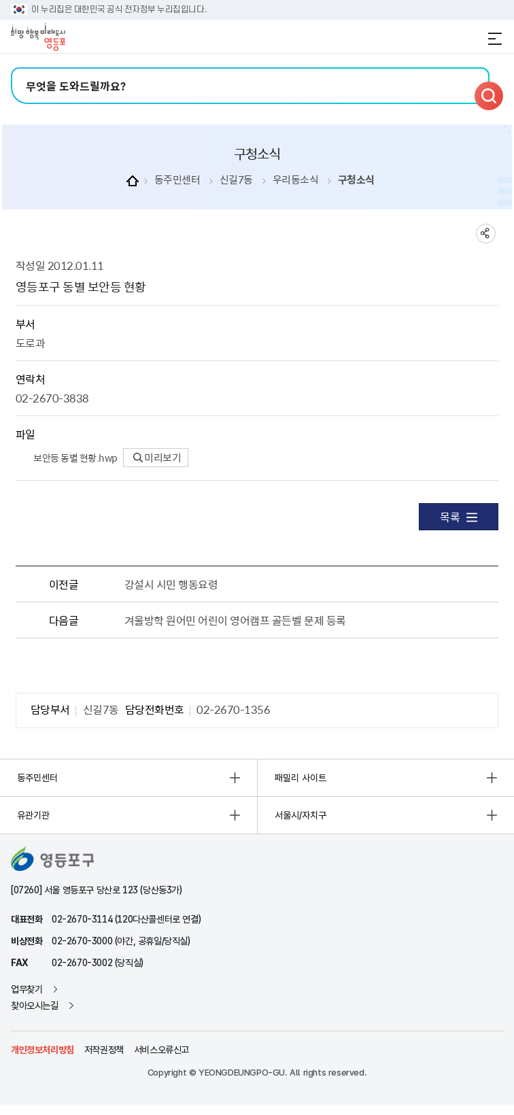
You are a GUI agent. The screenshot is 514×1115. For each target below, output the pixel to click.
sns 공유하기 (486, 233)
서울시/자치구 (300, 815)
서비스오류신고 (161, 1049)
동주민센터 (177, 180)
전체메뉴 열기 (495, 39)
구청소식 (356, 180)
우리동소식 (296, 180)
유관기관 (33, 815)
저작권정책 (104, 1049)
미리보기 (157, 457)
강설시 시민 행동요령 (171, 584)
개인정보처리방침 (42, 1049)
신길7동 (236, 180)
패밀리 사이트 (300, 777)
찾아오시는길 (34, 1005)
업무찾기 (26, 989)
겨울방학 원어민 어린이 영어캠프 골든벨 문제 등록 (235, 620)
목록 (458, 517)
